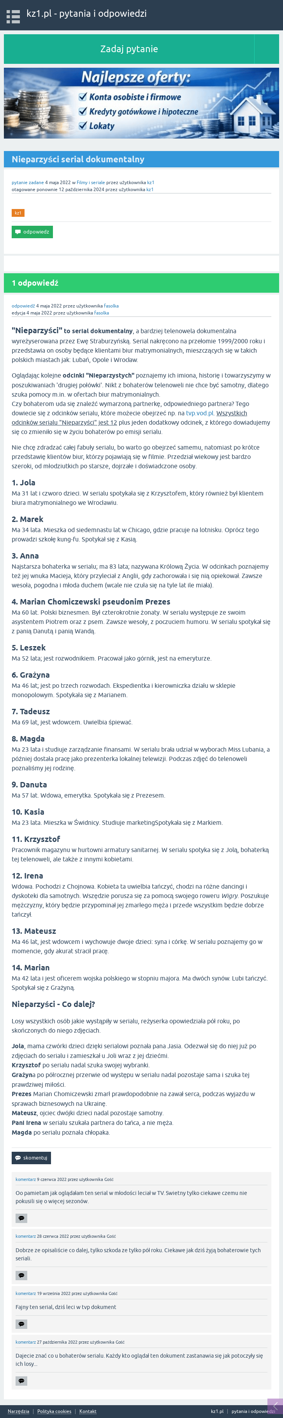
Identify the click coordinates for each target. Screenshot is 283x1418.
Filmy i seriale (91, 182)
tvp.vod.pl (199, 412)
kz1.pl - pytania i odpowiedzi (86, 13)
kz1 (18, 213)
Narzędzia (18, 1411)
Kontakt (88, 1411)
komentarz (26, 1179)
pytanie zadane (28, 182)
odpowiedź (23, 306)
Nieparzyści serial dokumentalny (78, 159)
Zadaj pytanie (129, 49)
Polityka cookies (54, 1411)
